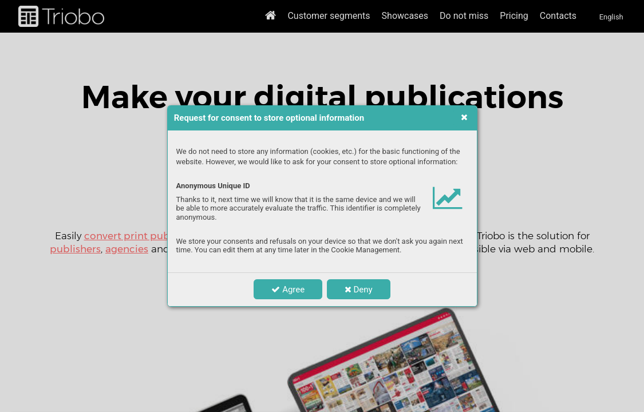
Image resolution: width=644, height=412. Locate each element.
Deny (359, 289)
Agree (288, 289)
